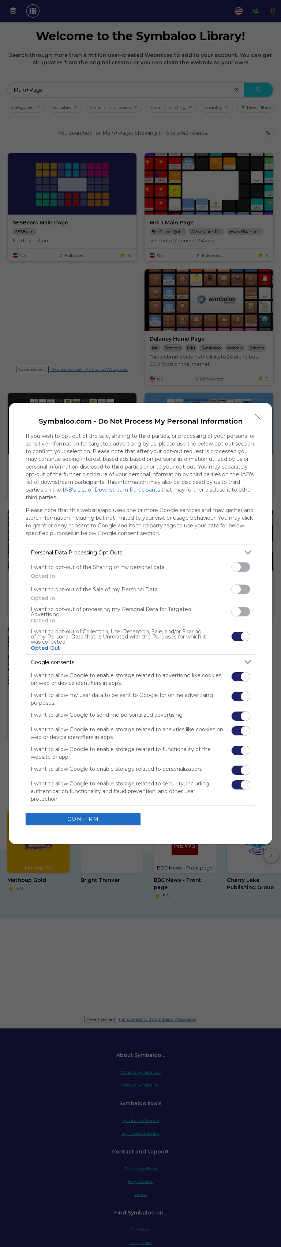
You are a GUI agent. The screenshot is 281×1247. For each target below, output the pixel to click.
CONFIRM (83, 819)
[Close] (258, 417)
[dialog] (140, 623)
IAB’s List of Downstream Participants (111, 489)
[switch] (240, 567)
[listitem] (140, 552)
